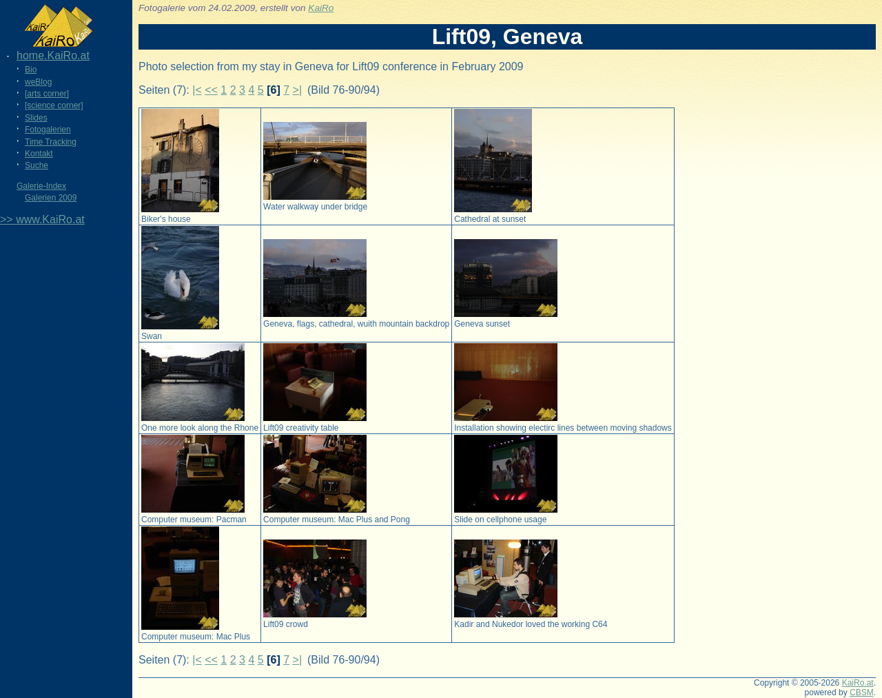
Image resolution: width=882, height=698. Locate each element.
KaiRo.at (858, 683)
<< (211, 90)
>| (297, 90)
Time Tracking (50, 142)
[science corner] (54, 105)
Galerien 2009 (50, 198)
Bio (31, 69)
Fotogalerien (48, 129)
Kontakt (39, 153)
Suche (36, 165)
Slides (36, 118)
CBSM (862, 692)
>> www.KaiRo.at (42, 219)
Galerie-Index (41, 186)
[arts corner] (47, 94)
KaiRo (321, 8)
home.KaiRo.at (53, 55)
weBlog (38, 82)
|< (197, 90)
